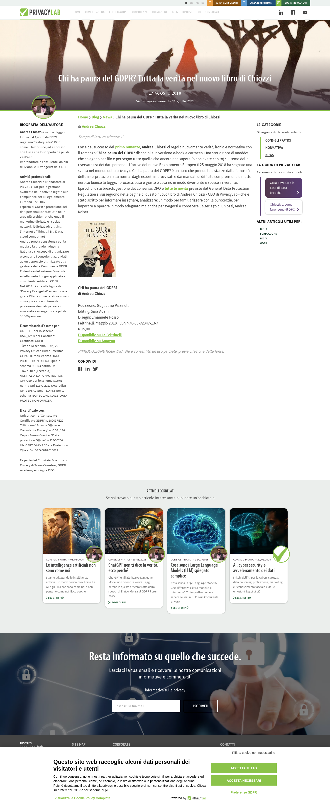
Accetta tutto (244, 768)
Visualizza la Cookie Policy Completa (82, 798)
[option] (71, 555)
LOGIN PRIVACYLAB (291, 3)
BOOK (263, 228)
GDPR (263, 243)
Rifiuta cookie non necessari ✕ (254, 752)
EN (191, 2)
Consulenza (139, 12)
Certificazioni (118, 12)
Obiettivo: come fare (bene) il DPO (282, 207)
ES (202, 2)
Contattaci (212, 12)
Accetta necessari (244, 780)
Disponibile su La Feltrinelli (100, 335)
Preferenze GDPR (244, 792)
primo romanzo (127, 147)
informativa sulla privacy (165, 690)
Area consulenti (222, 3)
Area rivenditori (256, 3)
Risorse (187, 12)
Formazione (159, 12)
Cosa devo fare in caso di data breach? (282, 188)
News (107, 117)
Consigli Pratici (278, 141)
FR (197, 2)
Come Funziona (95, 12)
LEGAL (264, 238)
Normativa (274, 148)
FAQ (199, 12)
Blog (175, 12)
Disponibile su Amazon (96, 340)
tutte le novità (176, 188)
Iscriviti (200, 706)
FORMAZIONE (268, 233)
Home (77, 12)
